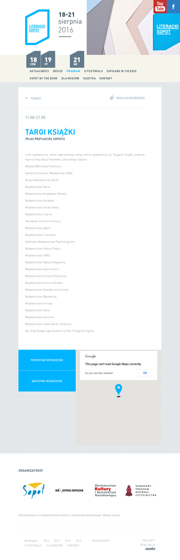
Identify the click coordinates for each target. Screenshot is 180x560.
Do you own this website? (99, 373)
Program (73, 71)
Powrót (36, 98)
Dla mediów (70, 78)
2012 (46, 540)
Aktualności (39, 71)
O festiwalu (93, 71)
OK (145, 373)
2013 (57, 540)
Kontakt (106, 78)
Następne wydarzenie (47, 381)
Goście (58, 71)
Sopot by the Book (44, 78)
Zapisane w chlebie (122, 71)
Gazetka (89, 78)
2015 (78, 540)
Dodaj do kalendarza (130, 97)
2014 (68, 540)
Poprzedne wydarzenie (47, 360)
